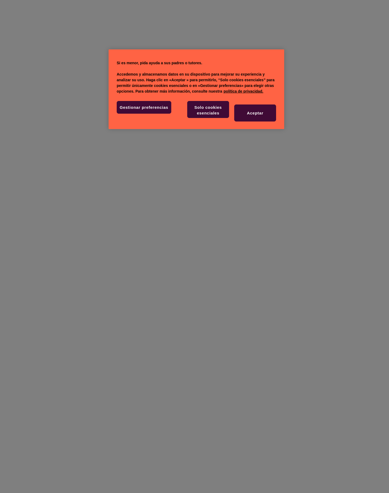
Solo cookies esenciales (208, 110)
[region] (196, 89)
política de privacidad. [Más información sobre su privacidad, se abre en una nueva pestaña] (243, 91)
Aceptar (255, 113)
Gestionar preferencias (144, 107)
